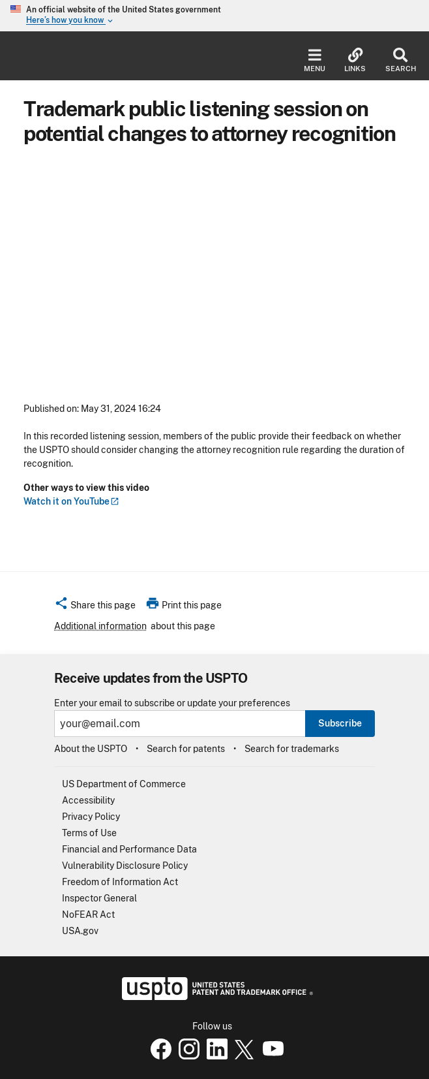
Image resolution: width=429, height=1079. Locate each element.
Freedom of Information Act (120, 882)
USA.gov (80, 931)
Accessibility (88, 800)
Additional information (100, 626)
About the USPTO (90, 748)
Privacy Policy (91, 816)
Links (355, 60)
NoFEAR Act (88, 914)
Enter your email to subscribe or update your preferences (172, 703)
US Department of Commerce (124, 784)
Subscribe (340, 723)
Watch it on (71, 501)
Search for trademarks (291, 748)
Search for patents (186, 748)
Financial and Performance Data (129, 849)
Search (400, 60)
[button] (95, 607)
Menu (314, 60)
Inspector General (99, 898)
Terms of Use (89, 833)
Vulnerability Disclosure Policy (125, 865)
